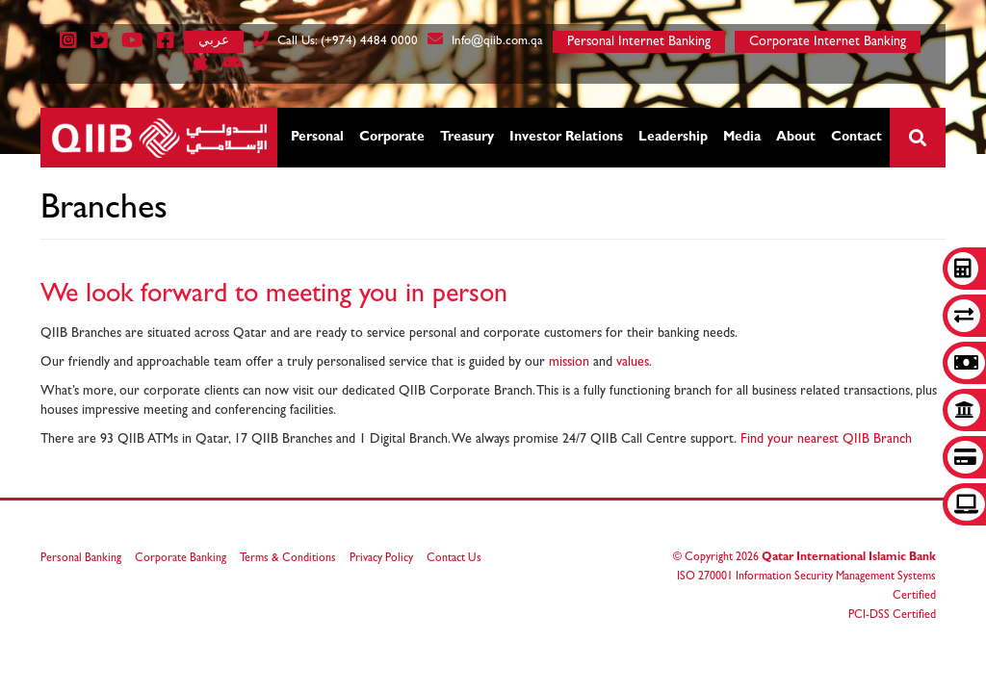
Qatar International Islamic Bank (849, 558)
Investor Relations (566, 137)
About (796, 137)
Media (742, 137)
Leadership (673, 137)
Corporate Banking (180, 559)
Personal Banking (80, 559)
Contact (856, 137)
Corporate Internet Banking (827, 42)
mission (571, 363)
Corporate (392, 137)
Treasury (467, 137)
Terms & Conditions (288, 559)
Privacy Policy (381, 559)
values (632, 363)
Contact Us (454, 559)
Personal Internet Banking (639, 42)
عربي (213, 40)
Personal (317, 137)
